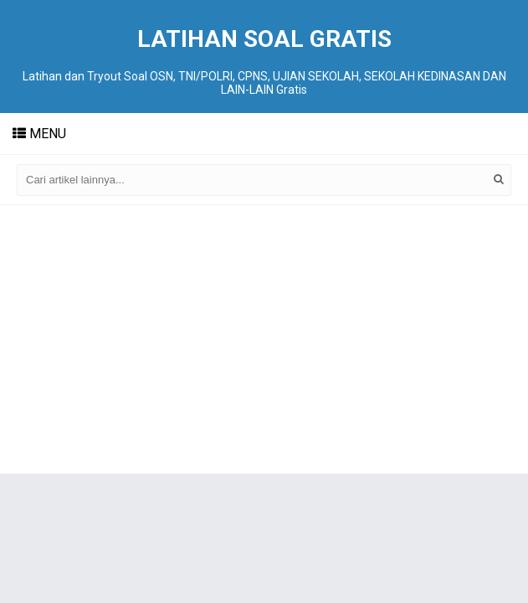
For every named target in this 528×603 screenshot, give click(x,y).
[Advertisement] (264, 339)
